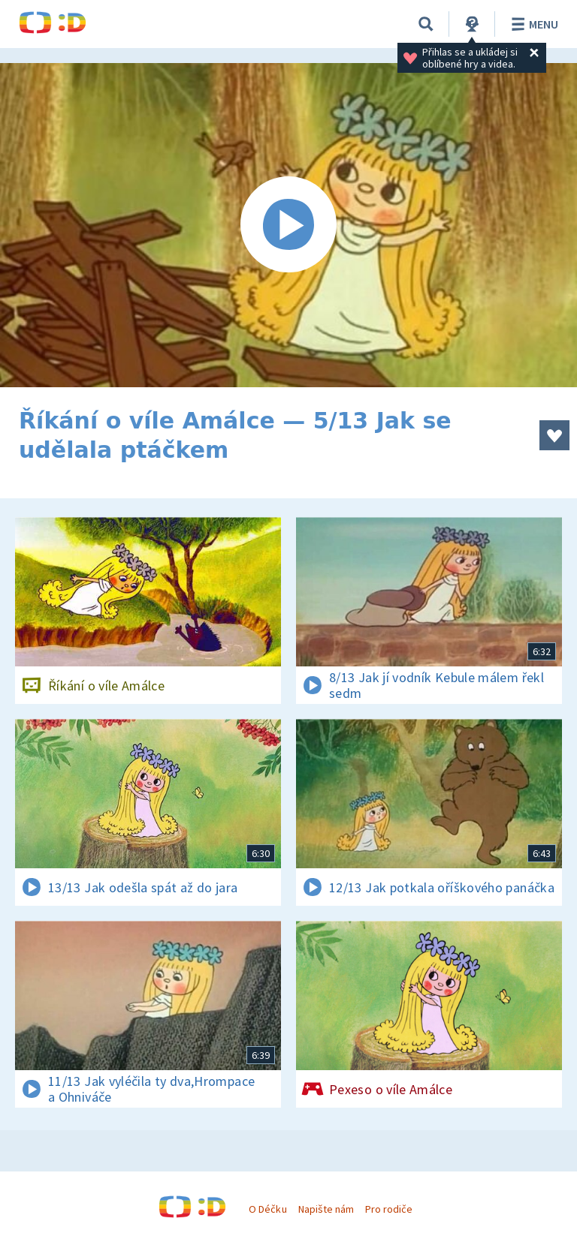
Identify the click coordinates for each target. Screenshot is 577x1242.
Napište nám (326, 1209)
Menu (532, 24)
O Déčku (267, 1209)
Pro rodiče (388, 1209)
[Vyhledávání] (426, 24)
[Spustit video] (288, 225)
